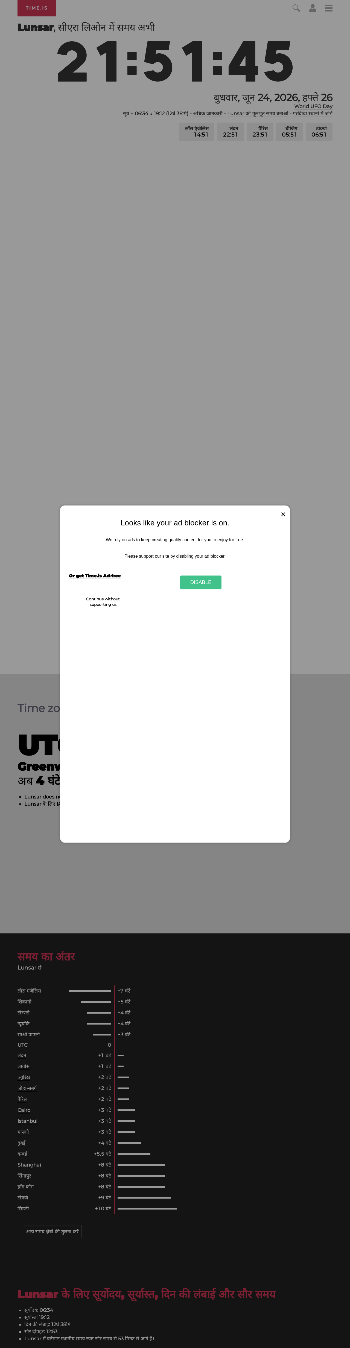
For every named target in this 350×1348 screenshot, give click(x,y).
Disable (201, 582)
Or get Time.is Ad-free (95, 576)
